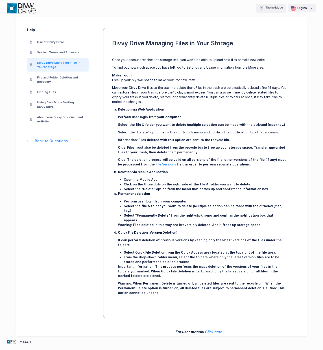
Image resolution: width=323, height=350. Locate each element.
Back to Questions (47, 141)
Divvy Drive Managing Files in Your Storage (55, 65)
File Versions (166, 164)
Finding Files (43, 92)
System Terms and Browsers (55, 52)
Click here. (214, 332)
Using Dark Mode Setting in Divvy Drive (54, 104)
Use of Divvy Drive (47, 42)
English (302, 8)
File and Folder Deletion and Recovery (54, 80)
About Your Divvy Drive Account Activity (56, 119)
